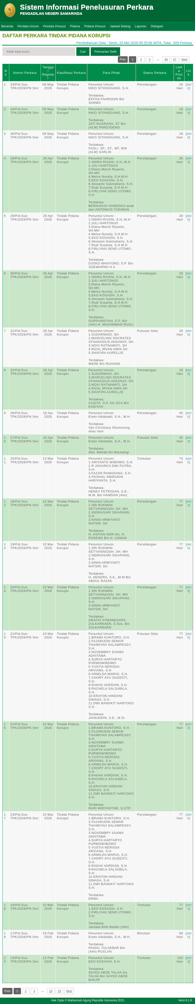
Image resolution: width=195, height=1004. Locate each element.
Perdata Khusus (54, 26)
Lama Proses (179, 72)
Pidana (75, 26)
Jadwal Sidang (120, 26)
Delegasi (157, 26)
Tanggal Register (48, 72)
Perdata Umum (28, 26)
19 (59, 991)
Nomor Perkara (25, 73)
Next (184, 59)
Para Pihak (111, 73)
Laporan (141, 26)
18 (50, 991)
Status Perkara (154, 73)
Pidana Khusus (95, 26)
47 (174, 59)
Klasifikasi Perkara (71, 73)
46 (166, 59)
